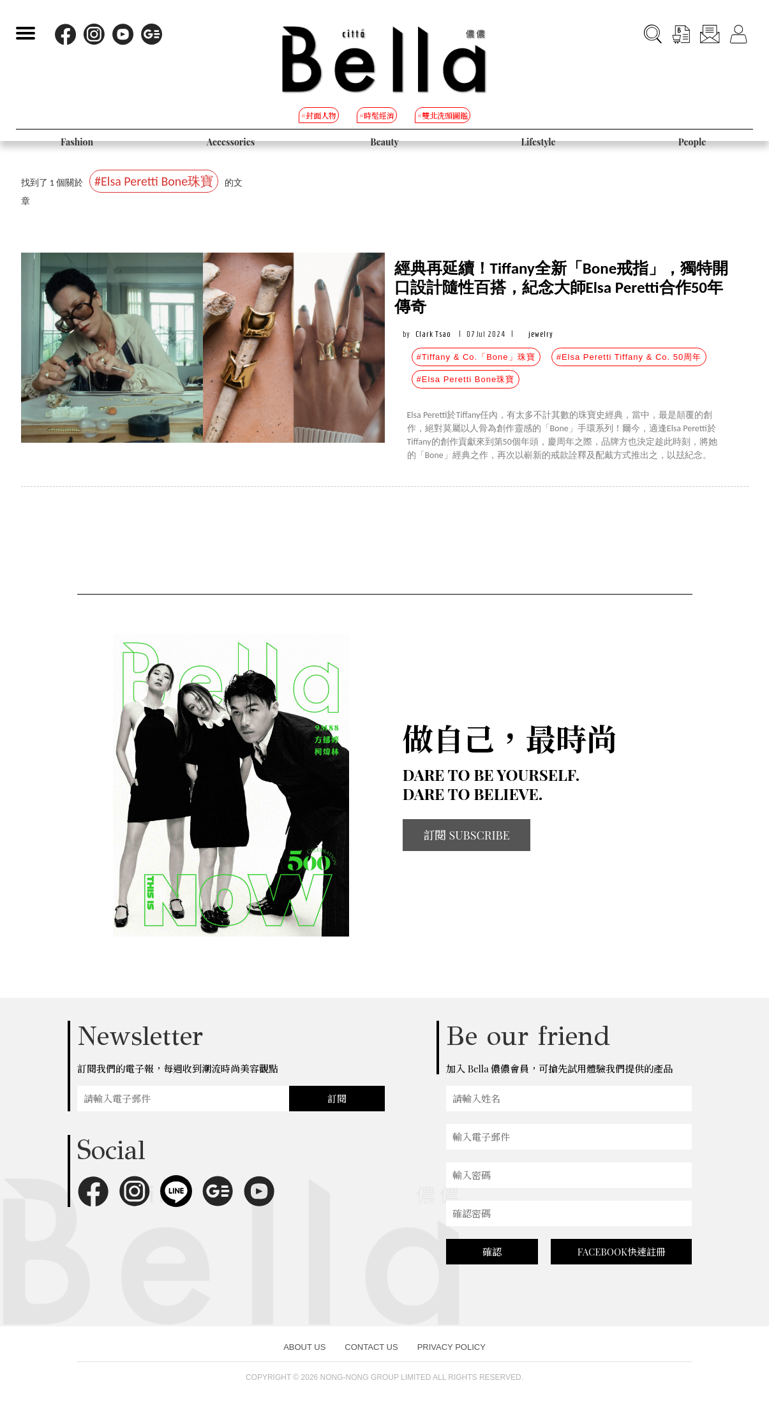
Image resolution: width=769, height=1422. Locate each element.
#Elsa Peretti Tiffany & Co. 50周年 (629, 357)
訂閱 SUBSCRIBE (466, 835)
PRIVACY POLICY (451, 1347)
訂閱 (337, 1098)
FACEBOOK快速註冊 (622, 1251)
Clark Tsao (433, 334)
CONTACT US (371, 1347)
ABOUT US (304, 1347)
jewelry (540, 334)
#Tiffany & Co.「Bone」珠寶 (476, 357)
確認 (492, 1251)
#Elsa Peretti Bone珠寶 (466, 379)
